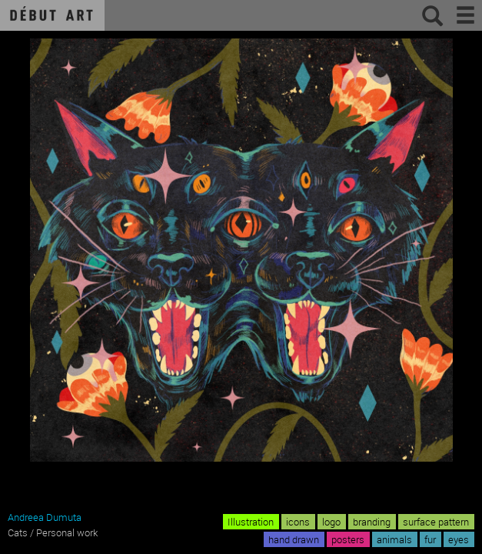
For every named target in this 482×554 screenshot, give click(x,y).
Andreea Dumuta (44, 517)
